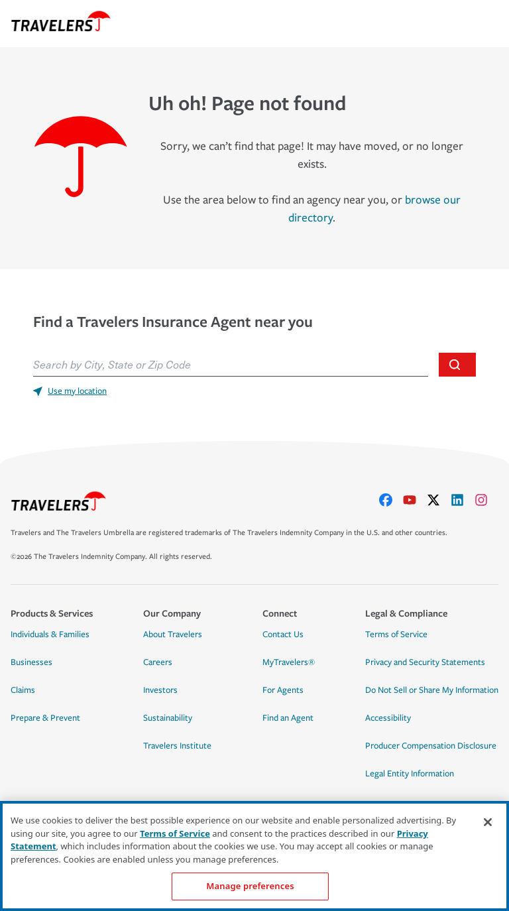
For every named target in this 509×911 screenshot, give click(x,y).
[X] (439, 500)
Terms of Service (396, 634)
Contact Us (283, 634)
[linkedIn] (463, 500)
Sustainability (167, 718)
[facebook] (391, 500)
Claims (23, 690)
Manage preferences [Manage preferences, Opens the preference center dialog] (250, 886)
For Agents (283, 690)
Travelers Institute (177, 746)
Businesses (31, 662)
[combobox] (230, 365)
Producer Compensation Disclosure (430, 746)
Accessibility (388, 718)
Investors (160, 690)
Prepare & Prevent (45, 718)
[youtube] (415, 500)
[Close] (487, 822)
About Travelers (172, 634)
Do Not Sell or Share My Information (431, 690)
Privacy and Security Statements (425, 662)
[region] (254, 856)
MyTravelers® (288, 662)
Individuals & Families (50, 634)
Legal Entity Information (409, 773)
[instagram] (486, 500)
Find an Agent (287, 718)
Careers (157, 662)
